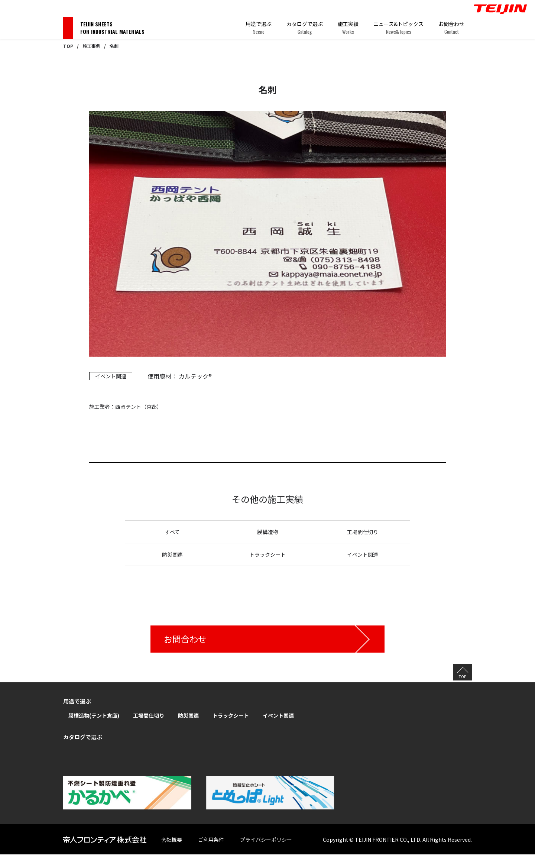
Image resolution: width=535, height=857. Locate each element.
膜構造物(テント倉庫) (93, 718)
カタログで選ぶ (304, 27)
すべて (172, 532)
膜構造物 (267, 532)
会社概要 (178, 841)
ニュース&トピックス (398, 27)
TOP (68, 46)
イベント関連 (362, 554)
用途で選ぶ (259, 27)
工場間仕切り (362, 532)
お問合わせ (451, 27)
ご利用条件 (218, 841)
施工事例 (91, 46)
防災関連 (172, 554)
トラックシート (267, 554)
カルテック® (195, 376)
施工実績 (348, 27)
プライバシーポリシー (273, 841)
